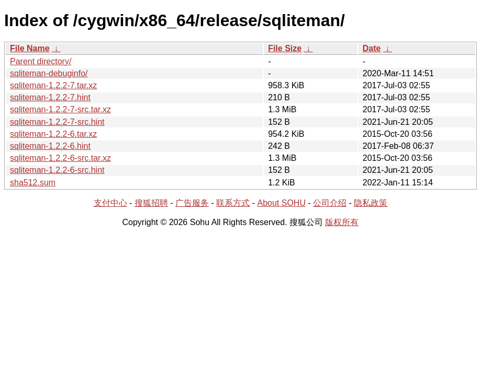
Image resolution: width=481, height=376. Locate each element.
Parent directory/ (40, 61)
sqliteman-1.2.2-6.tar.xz (53, 134)
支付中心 (110, 202)
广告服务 (192, 202)
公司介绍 (329, 202)
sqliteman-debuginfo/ (49, 73)
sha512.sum (32, 182)
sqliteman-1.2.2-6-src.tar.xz (60, 158)
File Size (284, 48)
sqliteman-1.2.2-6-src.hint (57, 170)
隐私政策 (370, 202)
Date (372, 48)
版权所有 (342, 222)
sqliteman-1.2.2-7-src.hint (57, 122)
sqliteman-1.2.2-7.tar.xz (53, 85)
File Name (30, 48)
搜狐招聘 (151, 202)
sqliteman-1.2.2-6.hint (50, 146)
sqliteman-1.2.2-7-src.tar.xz (60, 109)
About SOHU (281, 202)
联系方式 (233, 202)
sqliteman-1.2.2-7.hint (50, 97)
